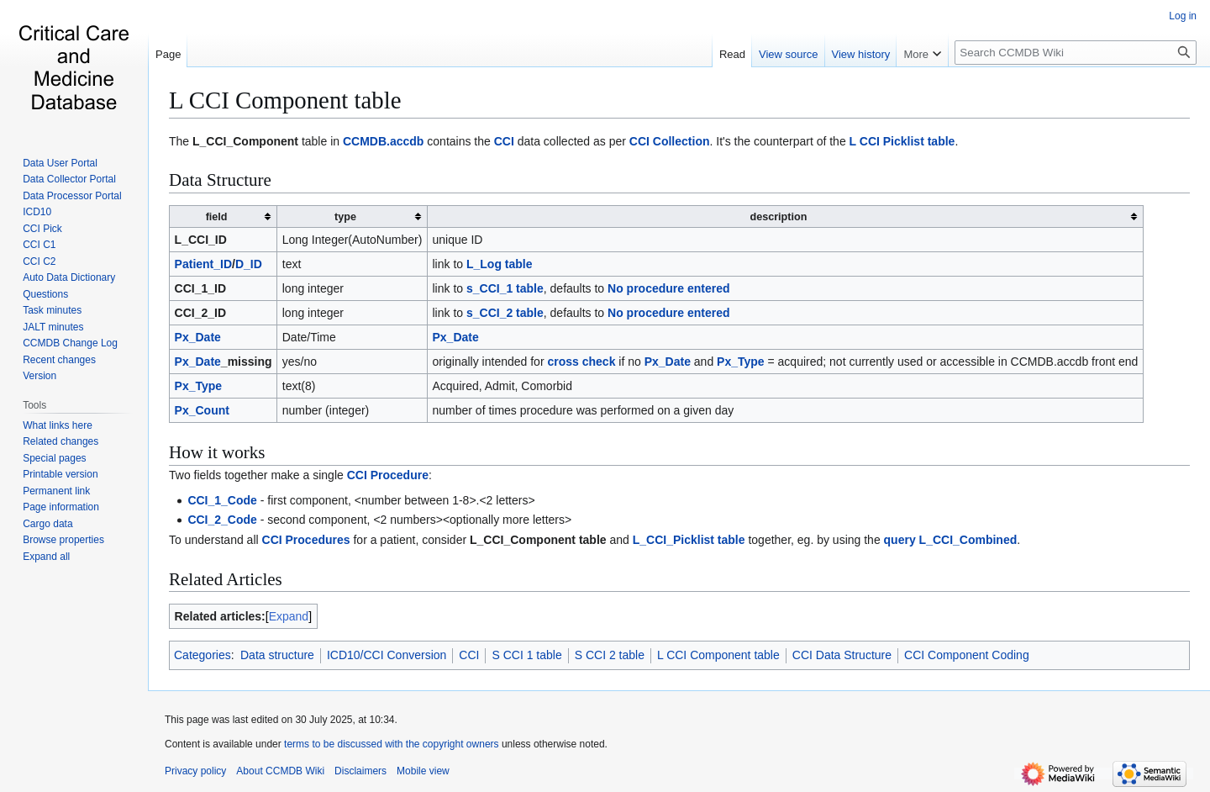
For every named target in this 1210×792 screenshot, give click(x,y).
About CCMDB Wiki (280, 771)
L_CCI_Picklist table (689, 539)
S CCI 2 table (609, 655)
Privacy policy (195, 771)
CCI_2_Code (221, 519)
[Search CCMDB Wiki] (1076, 52)
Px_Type (741, 361)
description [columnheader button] (778, 217)
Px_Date (198, 337)
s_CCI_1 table (505, 288)
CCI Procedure (388, 475)
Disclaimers (360, 771)
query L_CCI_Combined (951, 539)
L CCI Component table (285, 100)
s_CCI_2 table (505, 312)
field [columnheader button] (217, 217)
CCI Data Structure (842, 655)
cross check (581, 361)
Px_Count (202, 410)
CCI (504, 141)
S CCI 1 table (526, 655)
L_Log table (499, 264)
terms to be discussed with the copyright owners (391, 744)
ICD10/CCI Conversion (386, 655)
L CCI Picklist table (902, 141)
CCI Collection (669, 141)
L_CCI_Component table (538, 539)
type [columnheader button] (345, 217)
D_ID (248, 264)
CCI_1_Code (221, 500)
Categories (202, 655)
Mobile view (423, 771)
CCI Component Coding (966, 655)
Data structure (277, 655)
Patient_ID (203, 264)
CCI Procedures (306, 539)
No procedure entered (668, 288)
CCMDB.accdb (383, 141)
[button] (46, 556)
